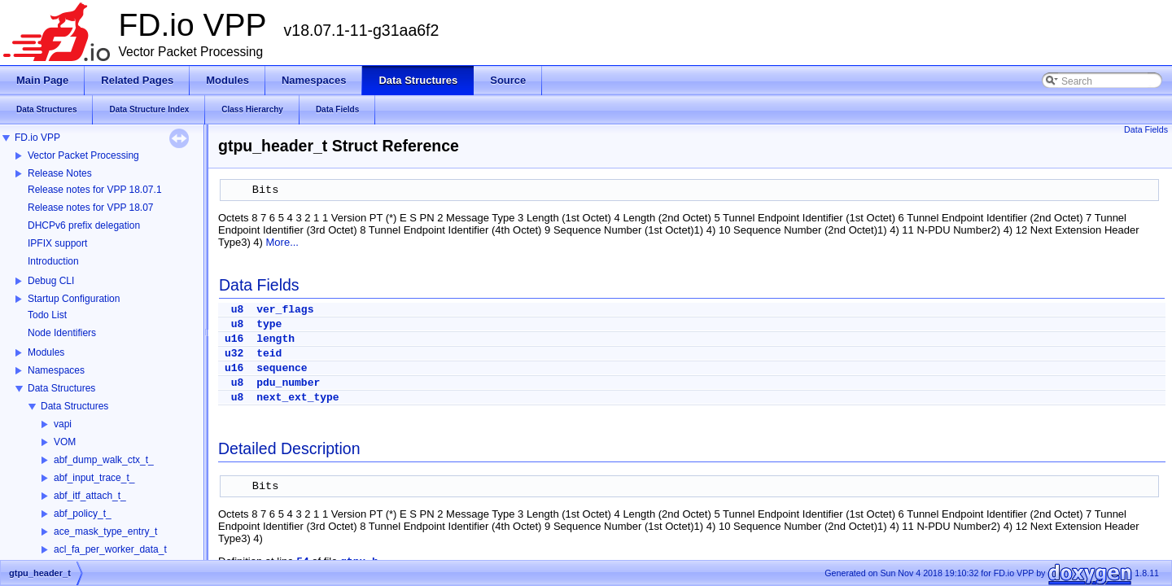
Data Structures (61, 388)
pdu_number (288, 383)
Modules (46, 352)
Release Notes (60, 173)
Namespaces (56, 370)
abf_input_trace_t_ (94, 477)
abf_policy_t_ (83, 513)
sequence (281, 368)
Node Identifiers (62, 333)
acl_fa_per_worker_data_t (110, 549)
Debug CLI (51, 280)
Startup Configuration (74, 298)
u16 (234, 339)
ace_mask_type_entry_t (105, 531)
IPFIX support (57, 243)
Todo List (47, 315)
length (275, 339)
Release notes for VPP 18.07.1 (95, 189)
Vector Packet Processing (83, 155)
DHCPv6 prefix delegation (84, 225)
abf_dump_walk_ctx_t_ (104, 460)
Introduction (53, 261)
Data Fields (1146, 129)
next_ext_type (297, 397)
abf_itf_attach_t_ (90, 495)
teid (269, 354)
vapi (63, 424)
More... (282, 242)
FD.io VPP (37, 137)
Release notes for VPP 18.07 (91, 207)
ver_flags (284, 310)
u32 (234, 354)
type (269, 324)
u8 (237, 310)
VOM (65, 442)
